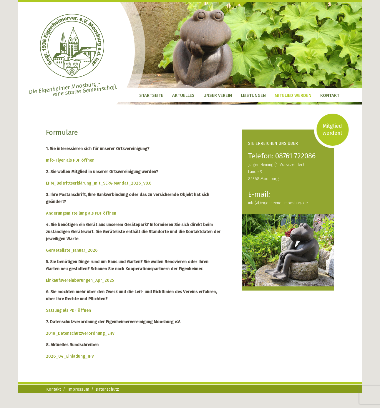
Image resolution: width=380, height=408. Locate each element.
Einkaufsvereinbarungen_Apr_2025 (80, 280)
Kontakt (329, 95)
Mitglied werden (293, 95)
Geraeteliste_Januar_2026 (71, 250)
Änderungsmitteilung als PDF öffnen (81, 213)
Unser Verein (217, 95)
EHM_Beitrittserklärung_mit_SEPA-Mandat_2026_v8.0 (99, 183)
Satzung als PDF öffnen (68, 310)
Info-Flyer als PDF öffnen (70, 160)
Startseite (151, 95)
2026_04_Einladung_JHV (70, 356)
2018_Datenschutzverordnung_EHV (80, 333)
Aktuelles (183, 95)
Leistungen (253, 95)
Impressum (78, 389)
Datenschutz (107, 389)
